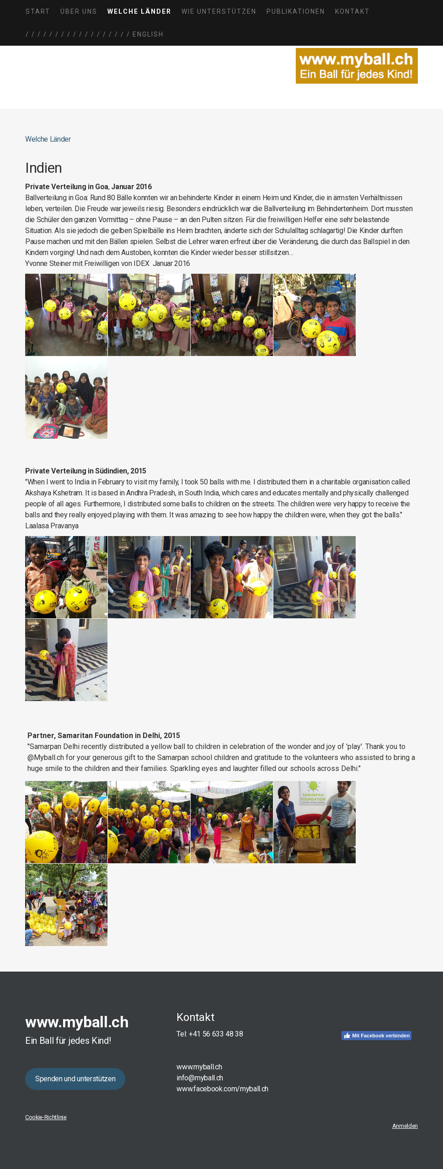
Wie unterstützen (218, 11)
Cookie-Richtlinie (46, 1117)
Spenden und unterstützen (75, 1078)
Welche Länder (139, 11)
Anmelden (405, 1125)
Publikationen (296, 11)
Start (38, 11)
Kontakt (352, 11)
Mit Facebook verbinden (376, 1035)
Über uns (78, 11)
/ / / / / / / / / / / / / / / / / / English (95, 34)
